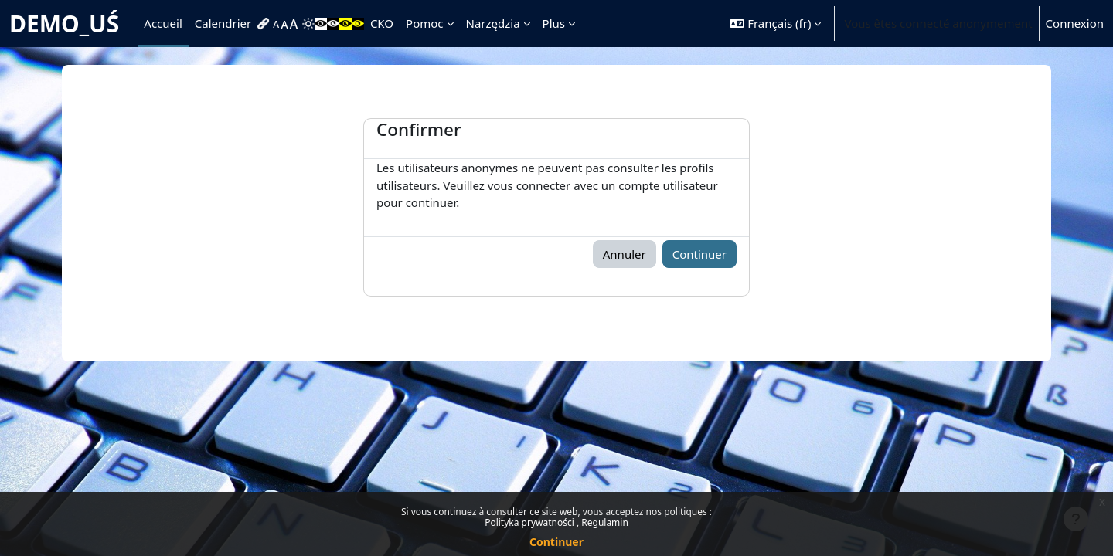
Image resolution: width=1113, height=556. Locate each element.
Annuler (624, 254)
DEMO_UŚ (64, 23)
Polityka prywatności (531, 522)
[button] (775, 23)
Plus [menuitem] (554, 23)
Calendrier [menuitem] (223, 23)
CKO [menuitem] (381, 23)
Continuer (556, 541)
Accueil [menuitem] (163, 23)
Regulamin (604, 522)
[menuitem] (265, 24)
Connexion (1075, 23)
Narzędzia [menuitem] (493, 23)
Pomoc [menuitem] (424, 23)
